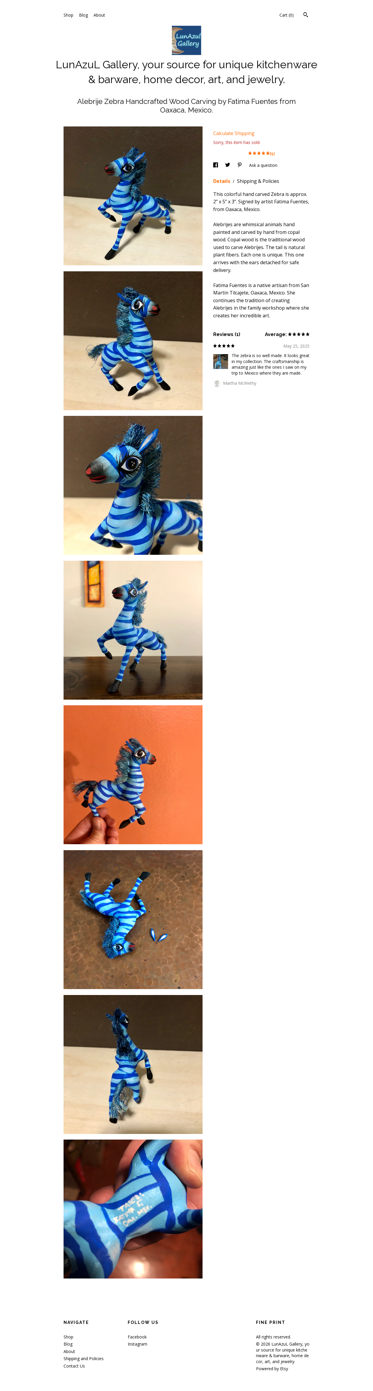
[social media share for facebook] (216, 165)
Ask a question (263, 165)
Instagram (137, 1344)
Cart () (286, 15)
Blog (83, 15)
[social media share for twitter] (228, 165)
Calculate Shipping (234, 133)
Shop (68, 15)
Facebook (137, 1337)
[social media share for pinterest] (240, 165)
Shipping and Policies (84, 1358)
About (99, 15)
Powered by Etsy (272, 1368)
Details (222, 181)
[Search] (306, 15)
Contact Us (74, 1366)
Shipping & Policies (258, 181)
